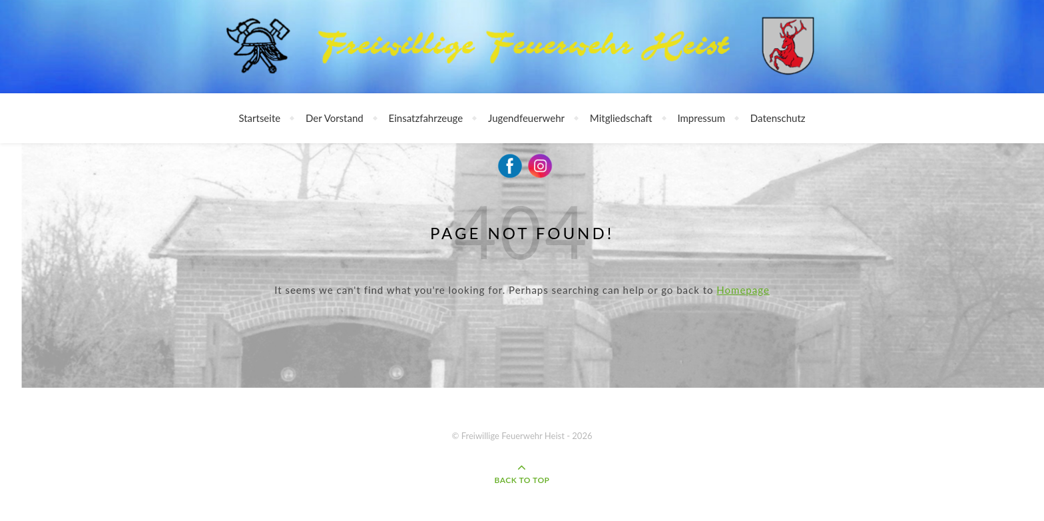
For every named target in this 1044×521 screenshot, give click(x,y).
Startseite (259, 118)
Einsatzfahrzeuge (426, 118)
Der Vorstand (335, 118)
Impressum (701, 118)
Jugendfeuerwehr (526, 118)
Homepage (742, 290)
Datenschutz (778, 118)
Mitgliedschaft (621, 118)
